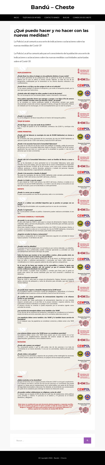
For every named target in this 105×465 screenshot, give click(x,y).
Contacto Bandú (51, 18)
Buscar (66, 18)
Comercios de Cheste (82, 18)
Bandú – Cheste (52, 7)
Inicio (16, 18)
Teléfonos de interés (32, 18)
